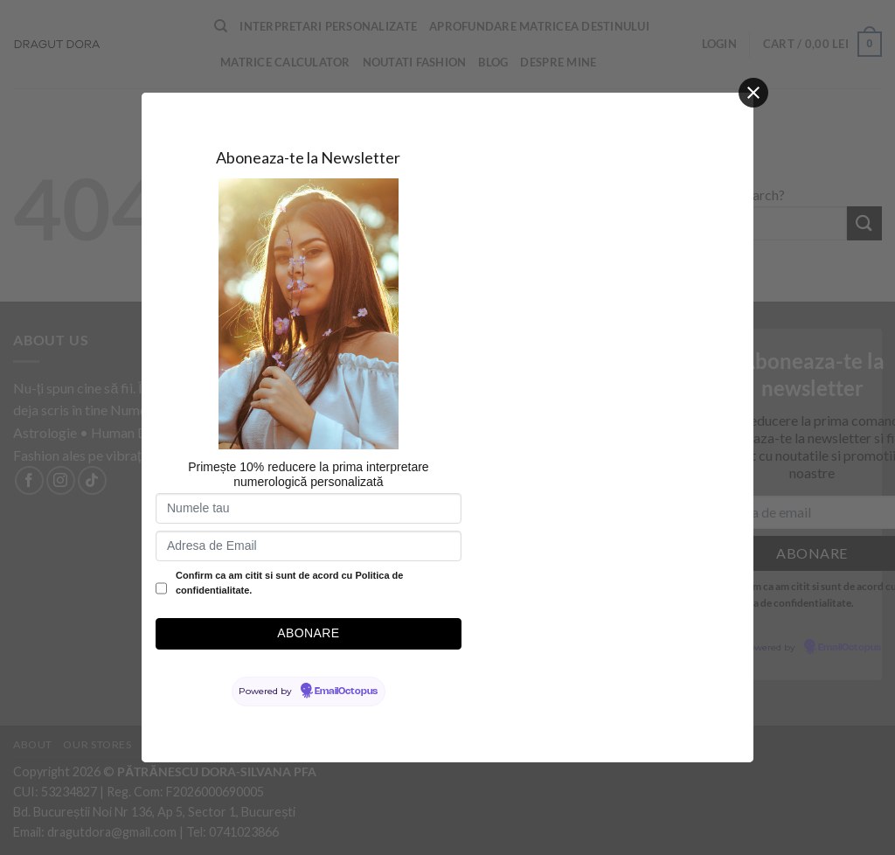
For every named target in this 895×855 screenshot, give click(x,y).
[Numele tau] (308, 508)
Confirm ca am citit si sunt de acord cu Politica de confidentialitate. (289, 583)
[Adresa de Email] (308, 546)
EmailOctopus (346, 691)
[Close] (753, 93)
